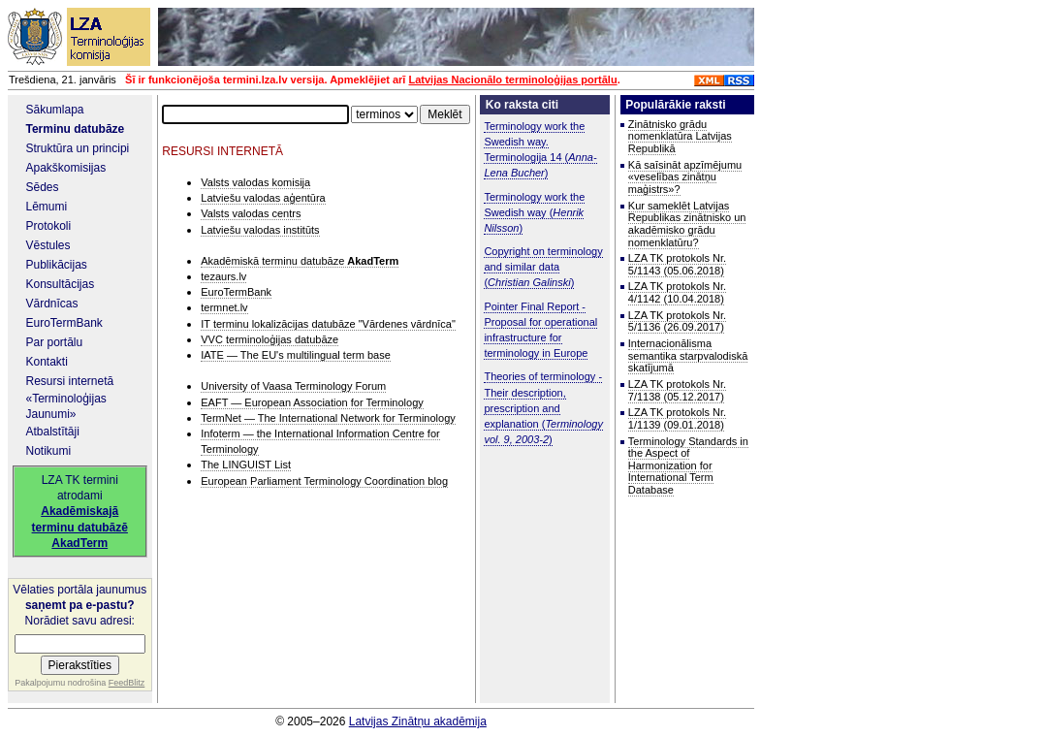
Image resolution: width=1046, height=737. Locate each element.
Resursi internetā (70, 381)
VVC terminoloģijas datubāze (269, 339)
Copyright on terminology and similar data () (543, 266)
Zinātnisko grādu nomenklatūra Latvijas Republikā (680, 136)
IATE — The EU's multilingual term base (296, 355)
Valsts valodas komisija (255, 182)
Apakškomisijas (66, 168)
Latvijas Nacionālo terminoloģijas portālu (512, 79)
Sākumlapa (55, 109)
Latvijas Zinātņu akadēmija (418, 721)
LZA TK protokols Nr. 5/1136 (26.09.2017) (677, 321)
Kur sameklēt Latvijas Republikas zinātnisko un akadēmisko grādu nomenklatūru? (687, 224)
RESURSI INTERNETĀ (222, 151)
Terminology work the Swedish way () (534, 212)
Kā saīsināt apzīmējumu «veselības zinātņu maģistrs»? (685, 177)
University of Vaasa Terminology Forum (293, 386)
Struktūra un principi (78, 148)
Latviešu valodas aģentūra (263, 198)
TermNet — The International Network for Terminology (328, 418)
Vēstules (48, 245)
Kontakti (47, 361)
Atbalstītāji (52, 431)
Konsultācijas (60, 284)
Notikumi (49, 451)
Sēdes (42, 187)
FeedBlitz (127, 683)
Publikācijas (56, 265)
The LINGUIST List (246, 464)
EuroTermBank (64, 323)
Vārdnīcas (52, 303)
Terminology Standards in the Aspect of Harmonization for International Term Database (688, 466)
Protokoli (49, 226)
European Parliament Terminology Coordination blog (324, 481)
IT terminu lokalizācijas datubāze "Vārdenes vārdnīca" (328, 324)
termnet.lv (224, 307)
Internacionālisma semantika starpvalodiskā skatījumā (688, 355)
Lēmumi (47, 206)
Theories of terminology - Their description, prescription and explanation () (543, 407)
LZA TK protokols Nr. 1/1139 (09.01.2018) (677, 418)
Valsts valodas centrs (251, 213)
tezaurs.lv (223, 276)
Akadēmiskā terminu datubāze (299, 261)
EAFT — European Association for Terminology (312, 402)
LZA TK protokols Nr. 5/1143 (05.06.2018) (677, 264)
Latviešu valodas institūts (260, 230)
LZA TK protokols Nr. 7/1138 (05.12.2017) (677, 390)
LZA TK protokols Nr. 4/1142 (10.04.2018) (677, 292)
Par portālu (54, 342)
